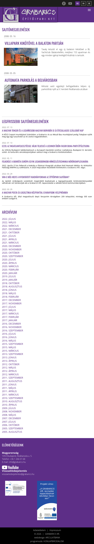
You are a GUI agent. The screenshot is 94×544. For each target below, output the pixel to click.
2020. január (9, 273)
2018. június (9, 289)
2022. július (9, 218)
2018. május (9, 293)
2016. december (11, 323)
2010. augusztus (12, 401)
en (83, 3)
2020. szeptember (12, 256)
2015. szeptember (12, 343)
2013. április (9, 360)
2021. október (10, 232)
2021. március (10, 242)
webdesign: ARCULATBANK (47, 537)
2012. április (9, 371)
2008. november (11, 411)
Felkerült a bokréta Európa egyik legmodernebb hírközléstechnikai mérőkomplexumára (45, 161)
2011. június (9, 384)
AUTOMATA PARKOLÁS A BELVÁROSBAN (31, 80)
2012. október (10, 364)
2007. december (11, 418)
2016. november (11, 327)
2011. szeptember (12, 377)
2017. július (9, 306)
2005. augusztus (12, 431)
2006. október (10, 425)
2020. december (11, 246)
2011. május (9, 387)
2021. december (11, 229)
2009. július (9, 408)
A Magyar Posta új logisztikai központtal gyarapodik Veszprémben (35, 192)
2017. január (9, 320)
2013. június (9, 357)
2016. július (9, 333)
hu (77, 3)
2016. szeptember (12, 330)
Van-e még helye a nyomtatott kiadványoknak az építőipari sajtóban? (35, 177)
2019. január (9, 279)
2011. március (10, 394)
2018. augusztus (12, 286)
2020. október (10, 252)
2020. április (9, 263)
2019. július (9, 276)
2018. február (10, 296)
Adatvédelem (39, 530)
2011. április (9, 391)
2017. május (9, 310)
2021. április (9, 239)
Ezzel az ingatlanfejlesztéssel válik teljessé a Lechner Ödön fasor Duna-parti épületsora (45, 146)
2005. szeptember (12, 428)
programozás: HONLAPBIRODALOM (47, 541)
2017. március (10, 313)
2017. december (11, 300)
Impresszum (55, 530)
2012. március (10, 374)
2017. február (10, 317)
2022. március (10, 225)
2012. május (9, 367)
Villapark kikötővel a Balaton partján (34, 43)
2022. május (9, 222)
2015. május (9, 347)
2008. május (9, 414)
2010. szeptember (12, 398)
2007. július (9, 421)
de (89, 3)
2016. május (9, 340)
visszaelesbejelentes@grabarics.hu (18, 474)
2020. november (11, 249)
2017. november (11, 303)
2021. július (9, 235)
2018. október (10, 283)
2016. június (9, 337)
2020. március (10, 266)
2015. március (10, 350)
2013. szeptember (12, 354)
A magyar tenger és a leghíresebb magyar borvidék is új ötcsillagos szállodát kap (43, 130)
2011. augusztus (12, 381)
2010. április (9, 404)
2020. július (9, 259)
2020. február (10, 269)
